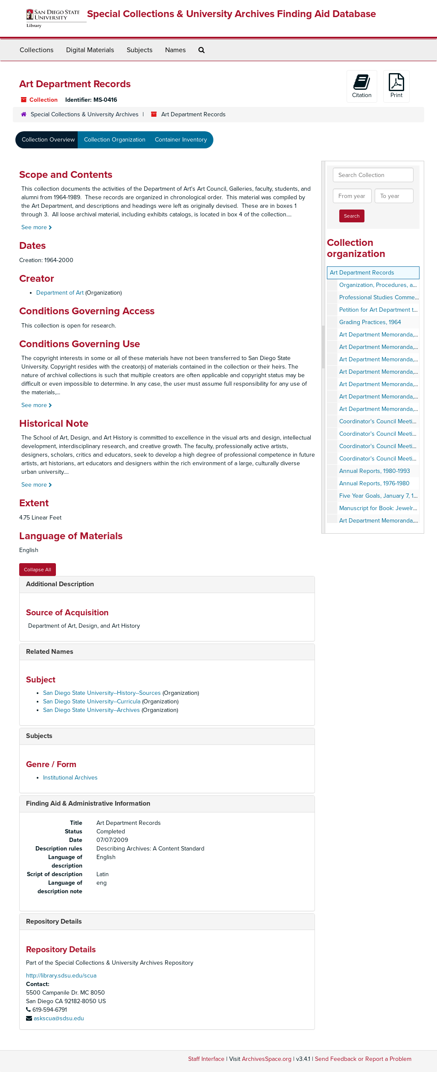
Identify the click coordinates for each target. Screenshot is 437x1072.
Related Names (49, 651)
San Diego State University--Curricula (91, 701)
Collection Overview (48, 139)
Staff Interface (206, 1059)
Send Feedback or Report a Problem (363, 1059)
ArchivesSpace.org (266, 1059)
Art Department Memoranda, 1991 (383, 334)
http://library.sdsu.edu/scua (61, 975)
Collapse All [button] (37, 570)
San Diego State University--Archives (91, 710)
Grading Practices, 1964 (370, 322)
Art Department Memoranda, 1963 (383, 520)
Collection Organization (115, 139)
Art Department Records (362, 272)
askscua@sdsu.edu (59, 1018)
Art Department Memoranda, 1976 (383, 396)
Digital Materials (90, 50)
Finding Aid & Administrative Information (88, 803)
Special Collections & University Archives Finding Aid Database (231, 14)
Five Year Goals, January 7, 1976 (381, 495)
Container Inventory (181, 139)
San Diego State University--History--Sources (102, 693)
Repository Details (54, 921)
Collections (36, 50)
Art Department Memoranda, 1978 (383, 347)
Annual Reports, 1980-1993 (374, 471)
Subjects (139, 50)
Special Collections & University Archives (85, 114)
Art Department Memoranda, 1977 (383, 384)
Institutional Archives (70, 777)
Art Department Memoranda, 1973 (383, 371)
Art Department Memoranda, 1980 (383, 409)
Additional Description (60, 584)
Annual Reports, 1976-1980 (374, 483)
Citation (362, 86)
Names (175, 50)
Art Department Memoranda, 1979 (383, 359)
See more (36, 227)
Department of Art (60, 292)
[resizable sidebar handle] (323, 347)
